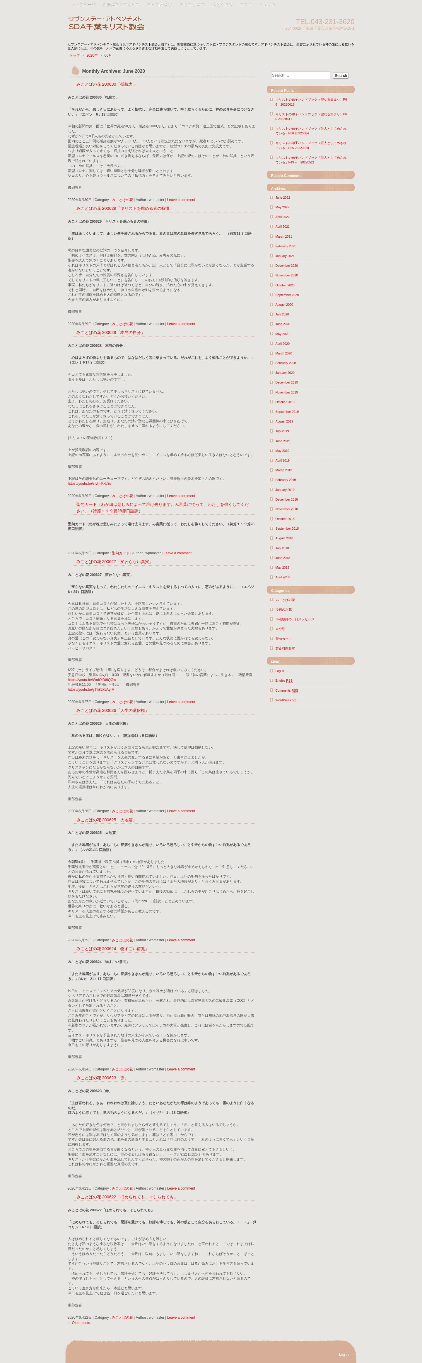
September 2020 (287, 295)
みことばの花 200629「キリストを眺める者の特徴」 (125, 208)
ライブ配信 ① (159, 5)
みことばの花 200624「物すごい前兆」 (112, 948)
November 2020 (287, 275)
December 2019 (287, 382)
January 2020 (285, 372)
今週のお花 (284, 609)
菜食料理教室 (285, 648)
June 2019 (283, 441)
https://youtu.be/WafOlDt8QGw (92, 680)
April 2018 (283, 577)
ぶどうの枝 (222, 5)
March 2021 (284, 236)
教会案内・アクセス (121, 5)
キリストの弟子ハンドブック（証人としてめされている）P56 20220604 (311, 131)
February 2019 (286, 480)
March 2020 (284, 353)
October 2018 (285, 519)
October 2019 (285, 402)
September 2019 (287, 411)
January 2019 (285, 490)
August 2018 (284, 538)
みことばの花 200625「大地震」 (106, 820)
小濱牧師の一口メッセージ (295, 619)
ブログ (246, 5)
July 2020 (282, 314)
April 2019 (283, 460)
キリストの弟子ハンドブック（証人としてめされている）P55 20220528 (311, 145)
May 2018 (282, 567)
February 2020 (286, 363)
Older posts (79, 1323)
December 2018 (287, 499)
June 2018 (283, 558)
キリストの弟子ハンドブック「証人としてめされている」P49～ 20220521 (311, 160)
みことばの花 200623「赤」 (104, 1077)
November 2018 (287, 509)
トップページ (83, 5)
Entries (284, 681)
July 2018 (282, 548)
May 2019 (282, 450)
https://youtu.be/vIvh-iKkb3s (89, 484)
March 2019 (284, 470)
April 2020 (283, 343)
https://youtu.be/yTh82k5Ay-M (91, 690)
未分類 (280, 629)
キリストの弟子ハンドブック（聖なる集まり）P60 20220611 (311, 116)
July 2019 (282, 431)
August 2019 (284, 421)
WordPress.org (286, 700)
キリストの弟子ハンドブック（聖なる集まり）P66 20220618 (311, 102)
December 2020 (287, 265)
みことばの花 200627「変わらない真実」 (114, 561)
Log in (280, 671)
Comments (287, 691)
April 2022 (283, 217)
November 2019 (287, 392)
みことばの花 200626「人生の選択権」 (112, 710)
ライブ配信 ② (192, 5)
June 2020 (283, 324)
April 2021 (283, 226)
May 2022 (282, 207)
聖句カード (120, 553)
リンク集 (267, 5)
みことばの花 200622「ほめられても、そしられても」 (127, 1197)
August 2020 (284, 304)
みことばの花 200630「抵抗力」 (106, 84)
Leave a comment (181, 200)
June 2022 (283, 197)
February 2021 (286, 246)
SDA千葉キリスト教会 (135, 24)
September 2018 (287, 528)
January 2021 (285, 256)
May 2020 (282, 334)
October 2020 (285, 285)
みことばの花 (122, 200)
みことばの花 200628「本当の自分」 (110, 332)
